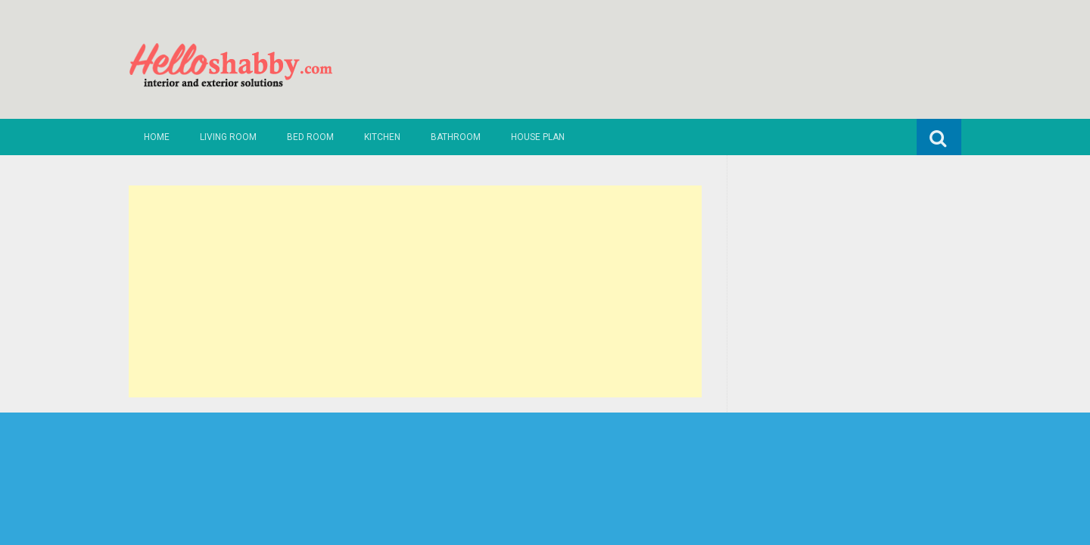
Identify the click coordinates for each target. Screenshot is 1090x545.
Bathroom (456, 137)
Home (157, 137)
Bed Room (310, 137)
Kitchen (382, 137)
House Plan (538, 137)
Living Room (228, 137)
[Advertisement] (415, 291)
